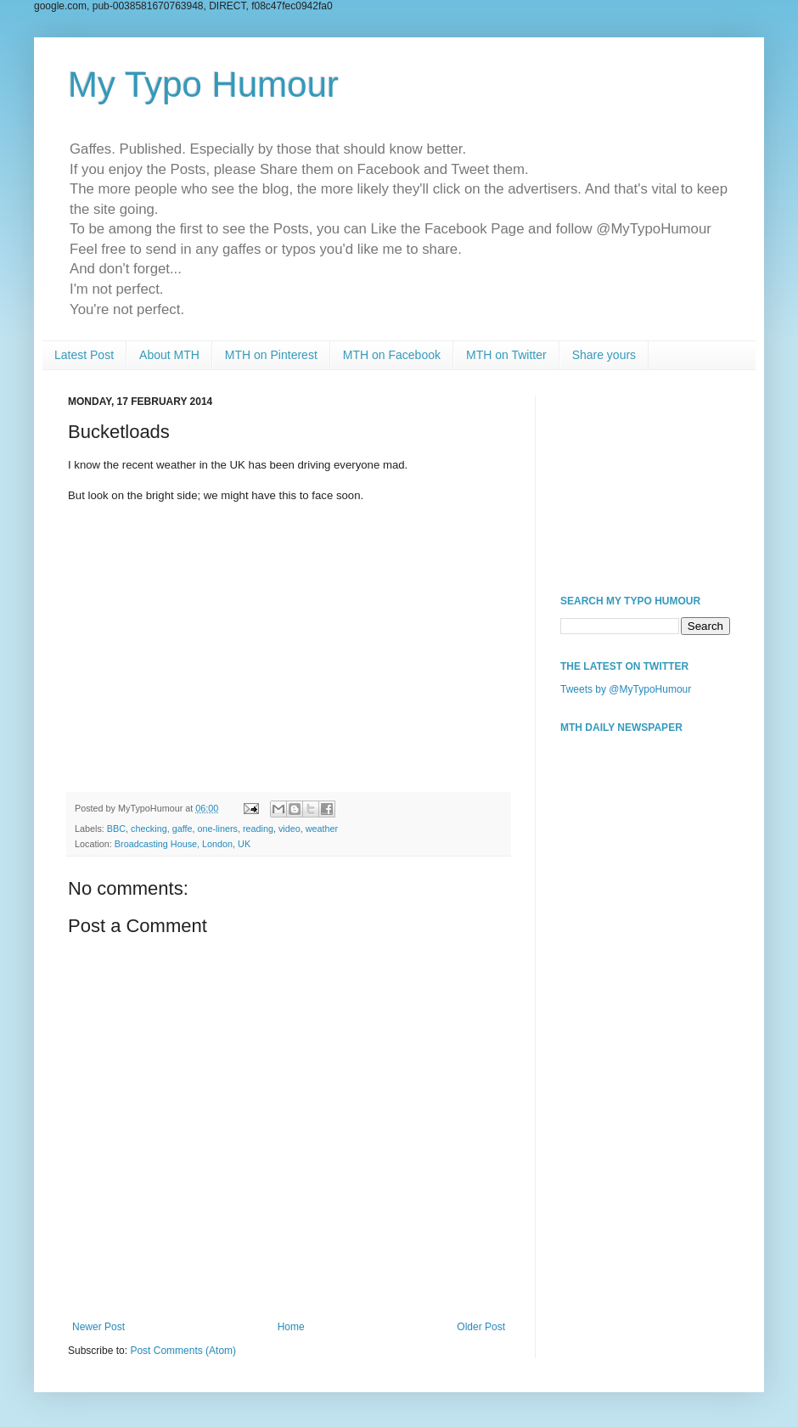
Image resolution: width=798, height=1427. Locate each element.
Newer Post (98, 1327)
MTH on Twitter (506, 355)
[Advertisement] (645, 480)
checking (149, 828)
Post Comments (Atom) (183, 1351)
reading (258, 828)
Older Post (481, 1327)
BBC (116, 828)
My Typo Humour (203, 84)
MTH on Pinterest (271, 355)
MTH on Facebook (392, 355)
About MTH (169, 355)
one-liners (217, 828)
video (289, 828)
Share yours (604, 355)
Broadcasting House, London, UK (182, 844)
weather (322, 828)
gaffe (182, 828)
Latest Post (84, 355)
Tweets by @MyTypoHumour (625, 689)
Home (291, 1327)
